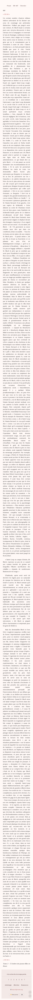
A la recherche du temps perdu (16, 974)
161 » (8, 14)
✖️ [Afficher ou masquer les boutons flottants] (22, 994)
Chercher (23, 6)
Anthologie (8, 985)
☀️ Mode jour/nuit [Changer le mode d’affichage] (14, 994)
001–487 (15, 6)
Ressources (24, 985)
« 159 (4, 14)
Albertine (16, 985)
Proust (9, 6)
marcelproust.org (17, 989)
